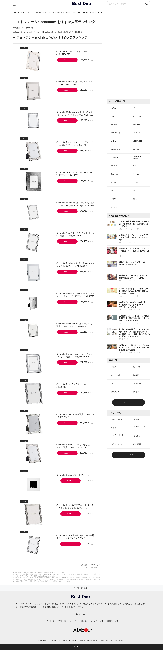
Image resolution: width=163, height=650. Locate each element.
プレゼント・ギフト (41, 12)
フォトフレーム (56, 12)
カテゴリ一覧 (49, 621)
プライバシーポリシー (68, 640)
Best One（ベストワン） (21, 12)
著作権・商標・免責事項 (88, 640)
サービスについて (97, 621)
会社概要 (43, 640)
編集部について (112, 621)
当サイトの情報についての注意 (112, 640)
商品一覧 (83, 621)
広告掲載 (53, 640)
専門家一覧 (62, 621)
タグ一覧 (73, 621)
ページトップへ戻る (80, 588)
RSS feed (82, 614)
